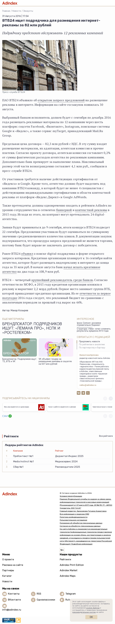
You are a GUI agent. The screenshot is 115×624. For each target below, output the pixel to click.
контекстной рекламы (91, 210)
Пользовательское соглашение (73, 520)
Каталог (7, 575)
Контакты (13, 593)
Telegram (70, 593)
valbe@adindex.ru (88, 385)
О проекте (8, 559)
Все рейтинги (106, 436)
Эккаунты (28, 11)
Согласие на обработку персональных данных (80, 526)
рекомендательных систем (84, 612)
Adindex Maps (67, 575)
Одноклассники (46, 599)
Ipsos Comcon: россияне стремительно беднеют (89, 324)
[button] (111, 399)
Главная (6, 11)
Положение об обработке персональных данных (81, 523)
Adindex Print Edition (72, 565)
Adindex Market (68, 570)
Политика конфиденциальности (73, 517)
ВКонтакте (14, 599)
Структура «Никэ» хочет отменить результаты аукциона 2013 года (94, 330)
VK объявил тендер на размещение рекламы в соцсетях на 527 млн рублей (55, 361)
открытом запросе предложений (61, 100)
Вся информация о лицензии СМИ (74, 514)
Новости (16, 11)
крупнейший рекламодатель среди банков (62, 280)
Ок (91, 617)
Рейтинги (65, 559)
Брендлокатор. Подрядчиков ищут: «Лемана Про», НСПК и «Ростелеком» (32, 328)
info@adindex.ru (11, 609)
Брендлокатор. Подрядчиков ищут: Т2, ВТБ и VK (19, 360)
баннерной (64, 210)
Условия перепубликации (71, 496)
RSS (39, 593)
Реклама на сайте (12, 565)
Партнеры (8, 570)
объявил (27, 254)
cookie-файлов (92, 608)
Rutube (69, 599)
